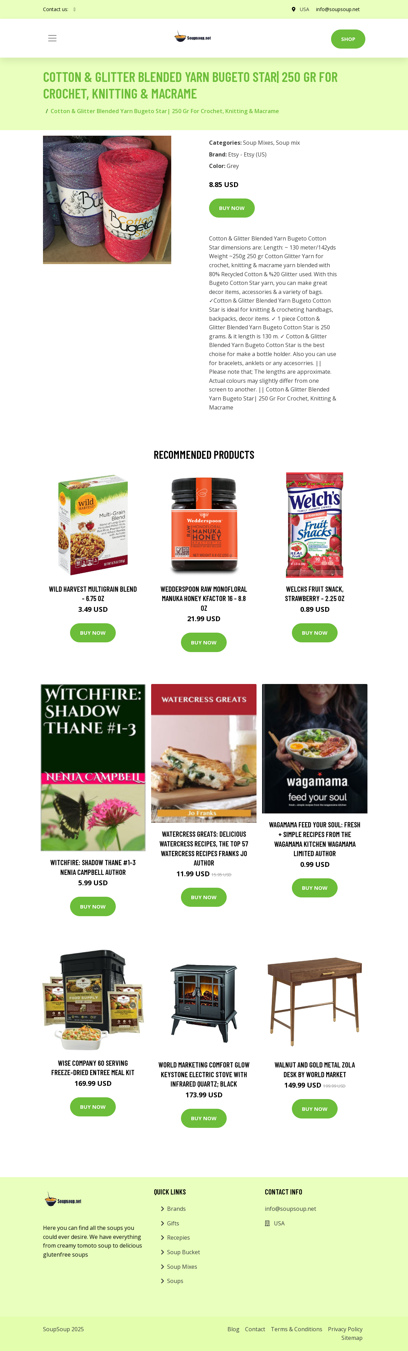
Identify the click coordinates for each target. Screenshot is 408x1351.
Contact (255, 1329)
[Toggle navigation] (52, 38)
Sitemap (352, 1338)
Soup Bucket (183, 1252)
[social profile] (74, 9)
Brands (176, 1209)
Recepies (178, 1237)
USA (304, 9)
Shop (348, 38)
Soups (175, 1281)
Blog (233, 1329)
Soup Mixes (258, 142)
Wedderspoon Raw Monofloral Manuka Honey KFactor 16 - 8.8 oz (203, 598)
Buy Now (232, 207)
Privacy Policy (345, 1329)
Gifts (173, 1223)
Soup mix (288, 142)
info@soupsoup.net (338, 9)
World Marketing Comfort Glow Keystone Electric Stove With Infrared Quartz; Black (204, 1074)
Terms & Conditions (296, 1329)
